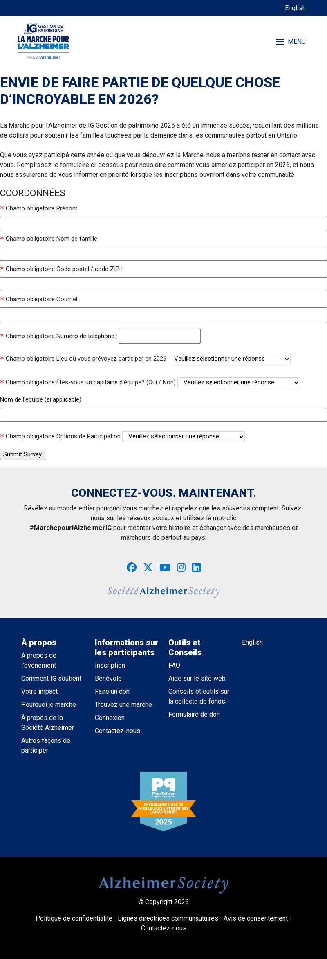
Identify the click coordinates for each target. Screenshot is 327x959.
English (295, 8)
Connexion (110, 718)
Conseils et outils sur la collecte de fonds (198, 696)
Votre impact (39, 691)
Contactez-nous (117, 731)
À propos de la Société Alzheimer (47, 722)
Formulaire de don (194, 714)
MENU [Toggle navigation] (291, 41)
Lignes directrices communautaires (168, 918)
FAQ (174, 665)
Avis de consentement (256, 918)
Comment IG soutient (51, 678)
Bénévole (108, 678)
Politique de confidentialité (74, 918)
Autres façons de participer (45, 745)
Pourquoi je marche (48, 705)
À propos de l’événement (38, 660)
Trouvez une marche (123, 705)
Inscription (110, 665)
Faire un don (112, 691)
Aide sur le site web (197, 678)
